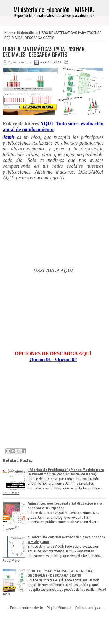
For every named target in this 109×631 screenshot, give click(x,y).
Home (8, 33)
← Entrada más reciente (24, 608)
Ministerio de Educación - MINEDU (54, 9)
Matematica (26, 33)
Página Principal (59, 608)
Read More (11, 493)
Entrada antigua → (90, 608)
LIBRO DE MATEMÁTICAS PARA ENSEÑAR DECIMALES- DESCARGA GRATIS (43, 51)
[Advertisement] (53, 229)
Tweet (9, 529)
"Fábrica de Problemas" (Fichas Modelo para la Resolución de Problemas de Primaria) (66, 472)
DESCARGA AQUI (53, 270)
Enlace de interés (21, 123)
